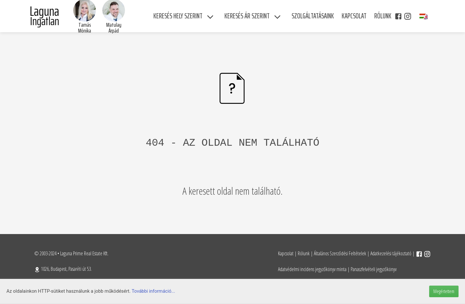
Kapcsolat (286, 253)
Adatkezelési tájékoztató (390, 253)
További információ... (153, 291)
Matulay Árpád (113, 27)
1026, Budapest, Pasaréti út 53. (63, 268)
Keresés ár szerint (247, 16)
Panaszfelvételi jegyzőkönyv (374, 269)
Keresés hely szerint (177, 16)
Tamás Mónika (84, 27)
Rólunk (304, 253)
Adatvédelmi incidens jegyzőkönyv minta (312, 269)
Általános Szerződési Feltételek (340, 253)
